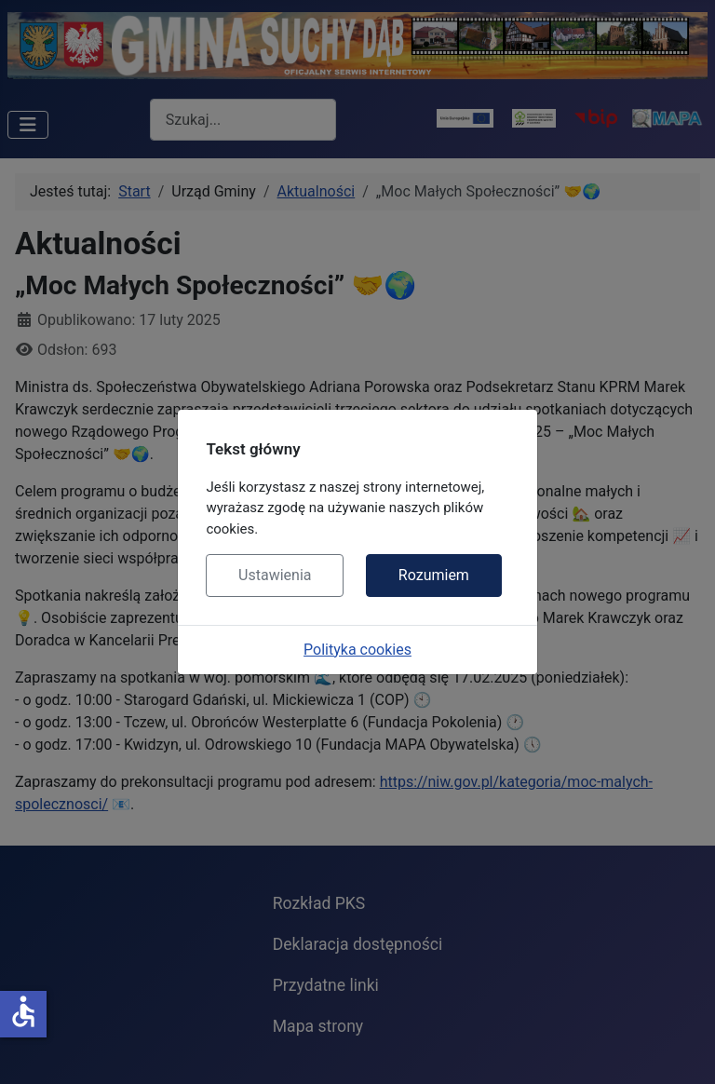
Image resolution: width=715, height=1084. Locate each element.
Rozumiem (433, 575)
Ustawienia (274, 575)
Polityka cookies (357, 649)
